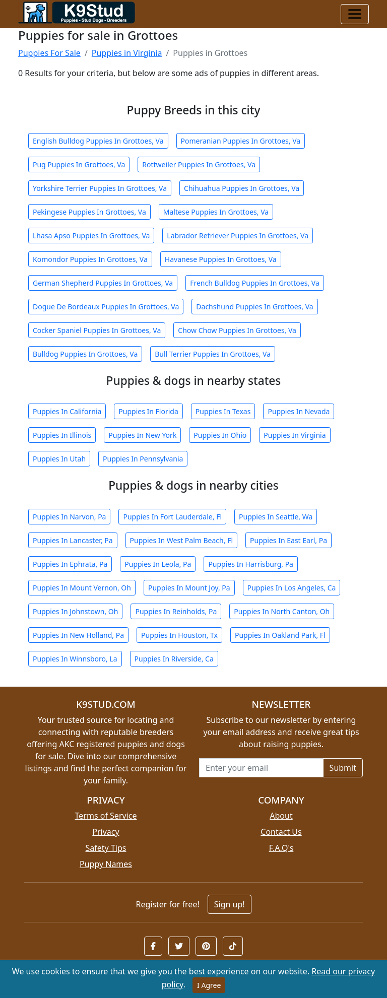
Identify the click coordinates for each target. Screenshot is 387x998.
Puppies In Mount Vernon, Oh (82, 587)
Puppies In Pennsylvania (143, 458)
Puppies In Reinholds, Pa (176, 611)
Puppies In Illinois (62, 435)
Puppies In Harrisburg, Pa (250, 564)
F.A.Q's (281, 847)
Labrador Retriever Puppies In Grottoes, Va (237, 235)
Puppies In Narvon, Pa (69, 516)
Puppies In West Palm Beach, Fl (181, 540)
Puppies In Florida (148, 411)
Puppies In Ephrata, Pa (70, 564)
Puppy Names (106, 864)
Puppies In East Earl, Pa (288, 540)
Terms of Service (106, 815)
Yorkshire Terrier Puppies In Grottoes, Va (100, 188)
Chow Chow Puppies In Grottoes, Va (237, 330)
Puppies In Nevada (299, 411)
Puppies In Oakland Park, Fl (280, 635)
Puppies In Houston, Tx (179, 635)
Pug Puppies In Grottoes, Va (79, 164)
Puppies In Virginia (295, 435)
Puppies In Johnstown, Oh (75, 611)
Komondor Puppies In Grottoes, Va (90, 259)
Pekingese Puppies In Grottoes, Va (89, 212)
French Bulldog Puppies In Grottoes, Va (254, 283)
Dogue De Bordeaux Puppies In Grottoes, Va (106, 306)
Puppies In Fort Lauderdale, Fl (172, 516)
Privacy (105, 831)
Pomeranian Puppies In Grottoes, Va (241, 141)
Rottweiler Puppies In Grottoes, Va (198, 164)
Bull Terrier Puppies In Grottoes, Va (213, 354)
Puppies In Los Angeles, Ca (291, 587)
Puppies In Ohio (220, 435)
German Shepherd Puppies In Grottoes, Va (103, 283)
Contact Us (281, 831)
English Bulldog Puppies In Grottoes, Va (98, 141)
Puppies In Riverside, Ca (174, 658)
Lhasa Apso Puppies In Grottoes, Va (91, 235)
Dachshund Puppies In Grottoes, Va (254, 306)
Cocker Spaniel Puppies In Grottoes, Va (97, 330)
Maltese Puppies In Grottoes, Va (216, 212)
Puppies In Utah (59, 458)
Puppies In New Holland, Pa (78, 635)
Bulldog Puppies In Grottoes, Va (85, 354)
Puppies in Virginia (127, 52)
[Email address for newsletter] (261, 767)
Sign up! (229, 904)
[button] (153, 946)
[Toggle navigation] (355, 14)
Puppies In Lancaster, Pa (73, 540)
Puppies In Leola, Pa (157, 564)
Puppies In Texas (223, 411)
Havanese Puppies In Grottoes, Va (221, 259)
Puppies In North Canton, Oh (282, 611)
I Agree (209, 985)
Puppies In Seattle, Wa (275, 516)
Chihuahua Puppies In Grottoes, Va (241, 188)
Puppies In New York (142, 435)
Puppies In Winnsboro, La (75, 658)
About (281, 815)
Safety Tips (106, 847)
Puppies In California (67, 411)
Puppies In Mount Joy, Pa (189, 587)
